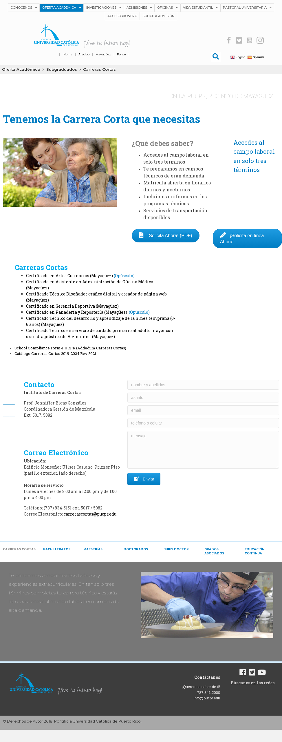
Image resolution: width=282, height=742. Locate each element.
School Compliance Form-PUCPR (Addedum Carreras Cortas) (70, 348)
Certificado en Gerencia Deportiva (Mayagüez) (72, 306)
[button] (229, 40)
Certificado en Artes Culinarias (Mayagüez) (69, 275)
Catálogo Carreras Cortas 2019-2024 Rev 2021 (55, 353)
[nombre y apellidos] (203, 385)
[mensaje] (203, 450)
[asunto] (203, 397)
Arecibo (83, 54)
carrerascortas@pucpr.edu (90, 514)
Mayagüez (103, 54)
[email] (203, 410)
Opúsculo (124, 275)
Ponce (121, 54)
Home (67, 54)
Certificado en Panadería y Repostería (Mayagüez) (77, 312)
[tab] (20, 552)
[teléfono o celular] (203, 423)
